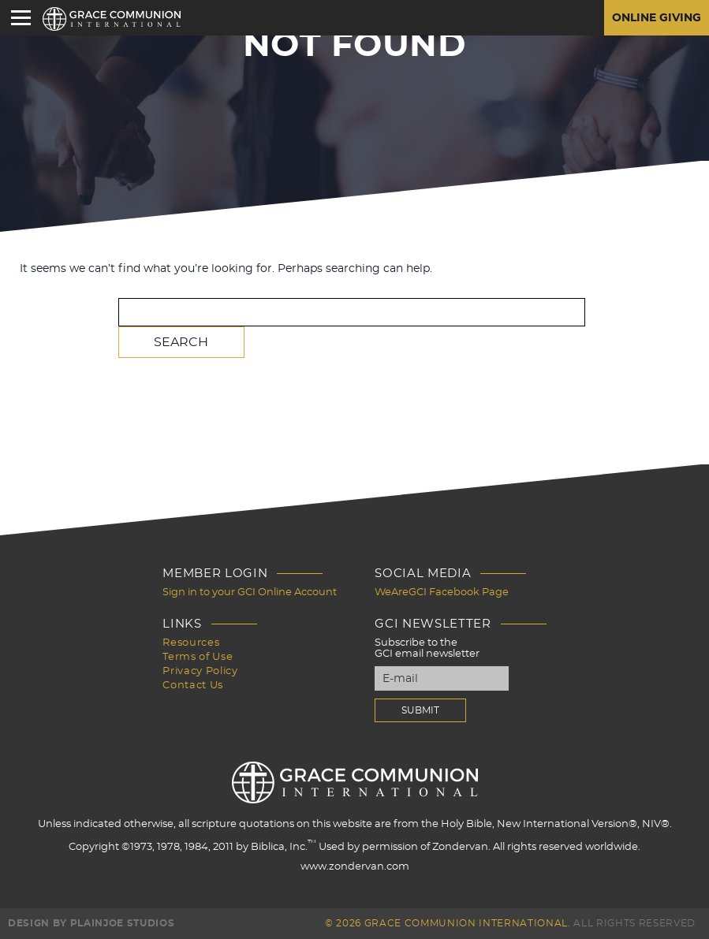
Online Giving (656, 18)
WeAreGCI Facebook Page (442, 592)
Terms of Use (197, 657)
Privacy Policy (199, 671)
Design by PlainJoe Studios (91, 923)
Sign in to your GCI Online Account (249, 592)
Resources (190, 643)
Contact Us (192, 685)
